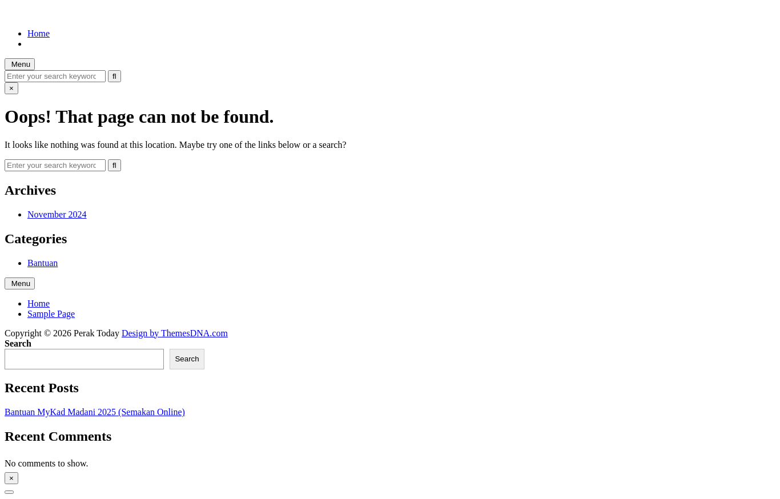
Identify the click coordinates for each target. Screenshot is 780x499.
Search (18, 343)
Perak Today (27, 14)
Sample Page (51, 314)
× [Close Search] (11, 88)
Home (38, 33)
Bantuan (42, 263)
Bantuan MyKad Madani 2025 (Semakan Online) (95, 412)
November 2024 (57, 214)
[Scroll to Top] (9, 492)
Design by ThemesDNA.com (175, 333)
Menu (19, 64)
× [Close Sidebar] (11, 478)
